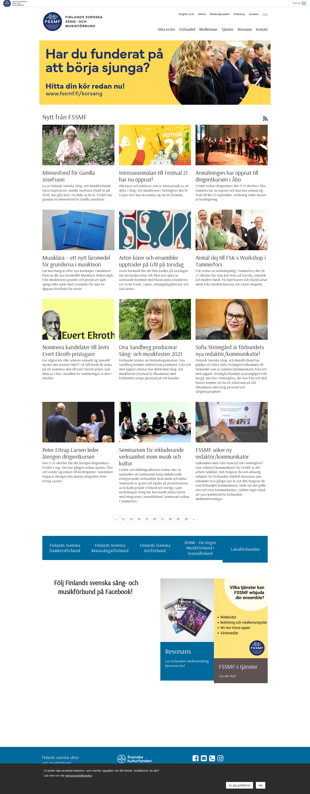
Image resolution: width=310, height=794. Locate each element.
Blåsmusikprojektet (220, 7)
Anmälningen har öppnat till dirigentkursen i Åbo (227, 169)
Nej (260, 785)
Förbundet (187, 22)
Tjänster (228, 22)
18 (170, 512)
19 (178, 512)
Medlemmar (208, 22)
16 (154, 512)
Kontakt (262, 22)
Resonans (245, 22)
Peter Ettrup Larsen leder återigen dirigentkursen (70, 446)
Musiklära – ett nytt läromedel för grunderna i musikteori (76, 254)
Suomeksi (254, 7)
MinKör (202, 7)
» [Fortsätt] (194, 512)
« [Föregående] (116, 512)
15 (147, 512)
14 (139, 512)
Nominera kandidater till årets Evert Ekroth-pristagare (75, 344)
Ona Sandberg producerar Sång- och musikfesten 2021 (150, 344)
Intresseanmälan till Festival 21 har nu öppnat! (153, 169)
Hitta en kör (166, 22)
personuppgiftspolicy (78, 775)
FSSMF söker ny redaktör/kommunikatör (222, 446)
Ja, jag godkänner (239, 785)
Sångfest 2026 (186, 7)
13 (131, 512)
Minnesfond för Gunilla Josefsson (68, 169)
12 (123, 512)
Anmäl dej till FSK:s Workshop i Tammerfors (231, 254)
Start (265, 7)
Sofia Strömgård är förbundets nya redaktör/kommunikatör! (230, 344)
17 (162, 512)
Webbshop (239, 7)
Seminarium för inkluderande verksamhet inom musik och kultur (151, 449)
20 (186, 512)
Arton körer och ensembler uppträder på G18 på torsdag (151, 254)
